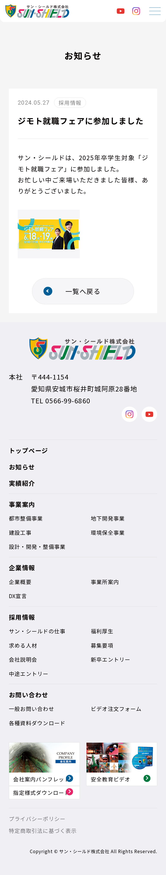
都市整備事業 (26, 518)
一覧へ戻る (83, 291)
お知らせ (22, 466)
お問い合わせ (28, 694)
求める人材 (23, 645)
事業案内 (22, 504)
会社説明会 (23, 659)
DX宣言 (18, 596)
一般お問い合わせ (31, 708)
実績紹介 (22, 483)
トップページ (28, 450)
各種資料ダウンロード (37, 723)
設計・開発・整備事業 (37, 546)
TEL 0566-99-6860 (60, 400)
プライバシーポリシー (37, 818)
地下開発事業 (108, 518)
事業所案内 (105, 582)
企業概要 (20, 582)
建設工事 (20, 532)
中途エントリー (29, 673)
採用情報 (22, 617)
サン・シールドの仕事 (37, 631)
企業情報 (22, 567)
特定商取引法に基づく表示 (43, 830)
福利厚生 (102, 631)
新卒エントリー (111, 659)
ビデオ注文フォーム (116, 708)
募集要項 (102, 645)
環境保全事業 (108, 532)
